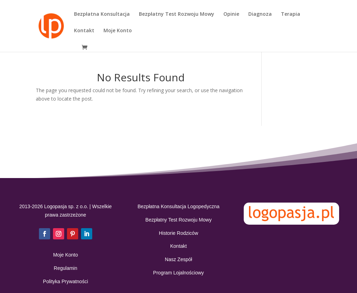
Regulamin (65, 268)
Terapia (290, 14)
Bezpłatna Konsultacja (102, 14)
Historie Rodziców (178, 233)
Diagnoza (260, 14)
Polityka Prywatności (65, 281)
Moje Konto (117, 31)
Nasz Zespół (178, 259)
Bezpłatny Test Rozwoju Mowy (176, 14)
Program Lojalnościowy (178, 272)
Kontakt (84, 31)
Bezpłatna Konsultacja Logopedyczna (178, 206)
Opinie (231, 14)
